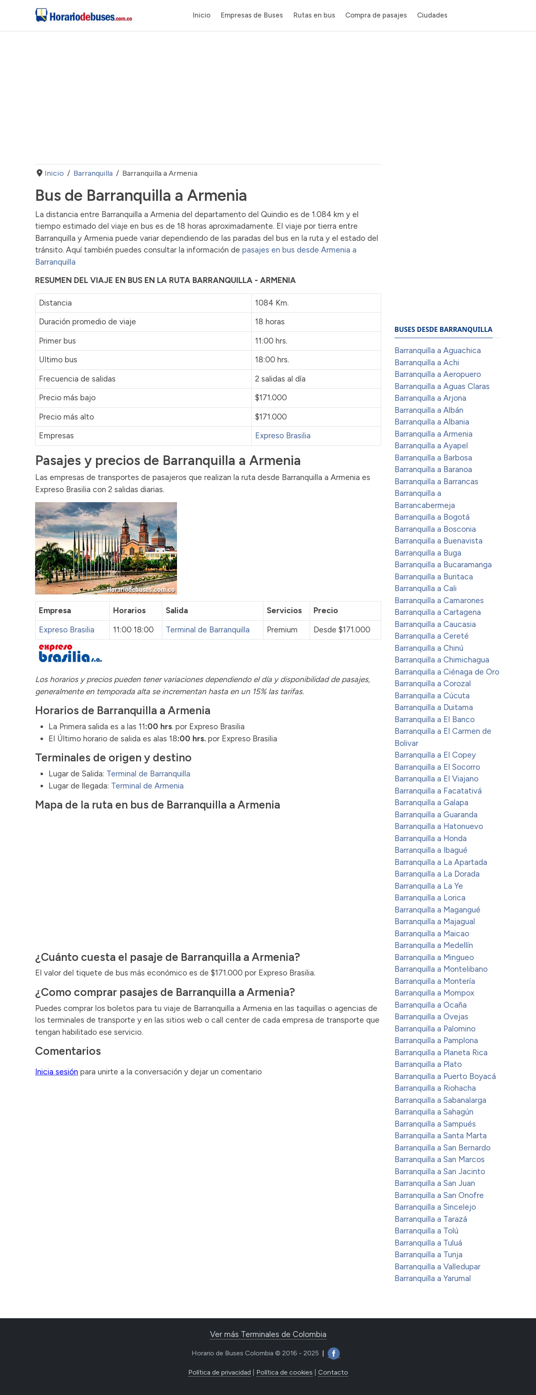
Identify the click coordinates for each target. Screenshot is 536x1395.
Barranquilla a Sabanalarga (440, 1100)
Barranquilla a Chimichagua (441, 660)
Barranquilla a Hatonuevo (438, 826)
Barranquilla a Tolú (426, 1231)
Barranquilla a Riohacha (435, 1088)
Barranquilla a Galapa (431, 802)
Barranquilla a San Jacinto (439, 1171)
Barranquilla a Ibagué (431, 850)
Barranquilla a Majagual (434, 921)
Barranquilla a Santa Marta (440, 1135)
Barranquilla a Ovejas (431, 1016)
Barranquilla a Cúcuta (432, 695)
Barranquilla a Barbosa (433, 457)
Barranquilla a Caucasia (435, 624)
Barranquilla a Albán (428, 410)
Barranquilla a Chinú (428, 648)
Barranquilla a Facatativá (438, 791)
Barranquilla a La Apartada (440, 862)
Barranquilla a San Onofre (439, 1195)
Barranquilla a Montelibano (441, 969)
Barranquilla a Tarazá (430, 1219)
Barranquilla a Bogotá (432, 517)
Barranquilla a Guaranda (436, 814)
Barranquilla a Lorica (429, 897)
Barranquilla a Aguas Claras (442, 386)
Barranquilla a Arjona (430, 398)
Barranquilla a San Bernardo (442, 1147)
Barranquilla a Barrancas (436, 481)
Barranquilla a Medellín (433, 945)
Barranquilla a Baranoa (433, 469)
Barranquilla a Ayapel (431, 445)
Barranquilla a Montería (434, 981)
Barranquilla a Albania (431, 422)
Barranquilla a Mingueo (434, 957)
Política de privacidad (219, 1372)
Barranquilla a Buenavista (438, 541)
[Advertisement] (208, 97)
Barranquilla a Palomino (434, 1029)
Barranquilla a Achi (426, 362)
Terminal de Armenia (147, 786)
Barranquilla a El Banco (434, 719)
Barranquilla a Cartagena (437, 612)
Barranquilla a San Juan (434, 1183)
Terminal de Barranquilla (208, 629)
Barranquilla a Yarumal (432, 1278)
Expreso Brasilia (283, 435)
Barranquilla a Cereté (431, 636)
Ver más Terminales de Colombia (268, 1334)
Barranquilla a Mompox (434, 993)
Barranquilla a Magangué (437, 910)
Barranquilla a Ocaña (430, 1005)
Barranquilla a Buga (427, 553)
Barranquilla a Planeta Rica (441, 1052)
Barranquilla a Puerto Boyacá (445, 1076)
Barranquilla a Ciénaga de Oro (446, 672)
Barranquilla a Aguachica (437, 350)
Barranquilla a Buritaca (433, 576)
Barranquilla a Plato (428, 1064)
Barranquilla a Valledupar (437, 1266)
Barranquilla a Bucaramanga (443, 564)
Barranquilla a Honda (430, 838)
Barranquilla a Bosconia (435, 529)
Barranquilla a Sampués (435, 1124)
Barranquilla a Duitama (433, 707)
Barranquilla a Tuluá (428, 1243)
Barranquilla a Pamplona (436, 1040)
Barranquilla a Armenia (433, 434)
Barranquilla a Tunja (428, 1254)
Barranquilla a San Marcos (439, 1159)
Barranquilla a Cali (425, 588)
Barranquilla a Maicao (431, 933)
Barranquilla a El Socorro (437, 767)
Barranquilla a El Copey (435, 755)
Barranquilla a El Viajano (436, 778)
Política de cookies (284, 1372)
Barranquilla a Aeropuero (437, 374)
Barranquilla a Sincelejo (435, 1207)
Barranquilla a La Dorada (437, 874)
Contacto (333, 1372)
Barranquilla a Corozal (432, 683)
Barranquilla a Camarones (439, 600)
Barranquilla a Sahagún (433, 1112)
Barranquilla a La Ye (428, 886)
